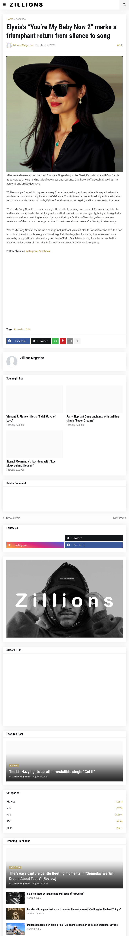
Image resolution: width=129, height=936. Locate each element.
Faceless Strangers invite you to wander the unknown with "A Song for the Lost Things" (74, 909)
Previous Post (12, 517)
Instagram (32, 251)
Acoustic (21, 19)
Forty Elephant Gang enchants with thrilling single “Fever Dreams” (92, 418)
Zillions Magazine (32, 358)
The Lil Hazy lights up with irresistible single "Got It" (52, 771)
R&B (64, 821)
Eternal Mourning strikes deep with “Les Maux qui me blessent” (31, 463)
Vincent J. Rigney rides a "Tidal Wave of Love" (31, 418)
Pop (64, 815)
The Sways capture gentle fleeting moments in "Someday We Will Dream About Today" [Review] (62, 876)
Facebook (44, 251)
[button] (4, 5)
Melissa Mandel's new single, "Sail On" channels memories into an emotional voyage (72, 924)
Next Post (118, 517)
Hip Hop (64, 802)
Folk (27, 329)
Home (9, 19)
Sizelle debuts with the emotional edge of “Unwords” (55, 893)
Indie (64, 808)
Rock (64, 828)
